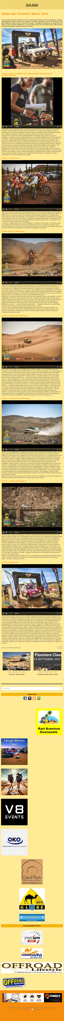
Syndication (37, 1009)
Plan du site (26, 1009)
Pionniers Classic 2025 (16, 674)
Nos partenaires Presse (32, 926)
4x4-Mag (32, 5)
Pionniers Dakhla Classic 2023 (47, 674)
